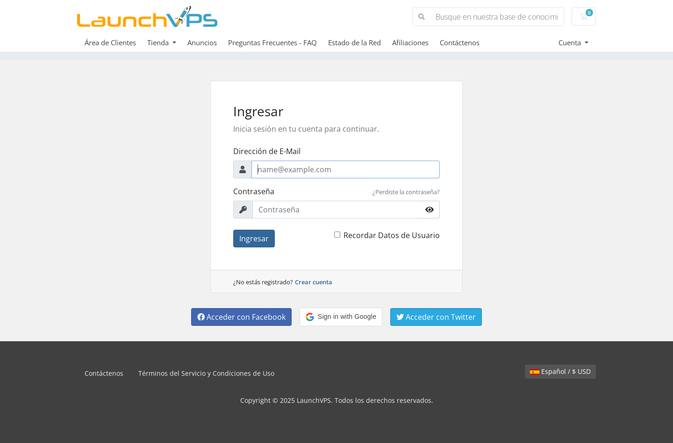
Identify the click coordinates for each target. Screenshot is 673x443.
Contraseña (253, 191)
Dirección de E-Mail (267, 151)
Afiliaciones (410, 42)
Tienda (159, 42)
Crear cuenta (313, 282)
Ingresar (254, 238)
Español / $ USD (560, 371)
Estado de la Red (354, 42)
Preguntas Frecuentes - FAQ (272, 42)
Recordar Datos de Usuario (392, 235)
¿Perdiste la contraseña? (406, 192)
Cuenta (570, 42)
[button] (341, 317)
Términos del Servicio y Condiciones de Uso (206, 373)
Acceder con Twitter (436, 317)
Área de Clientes (110, 42)
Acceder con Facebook (241, 317)
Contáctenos (460, 42)
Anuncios (202, 42)
